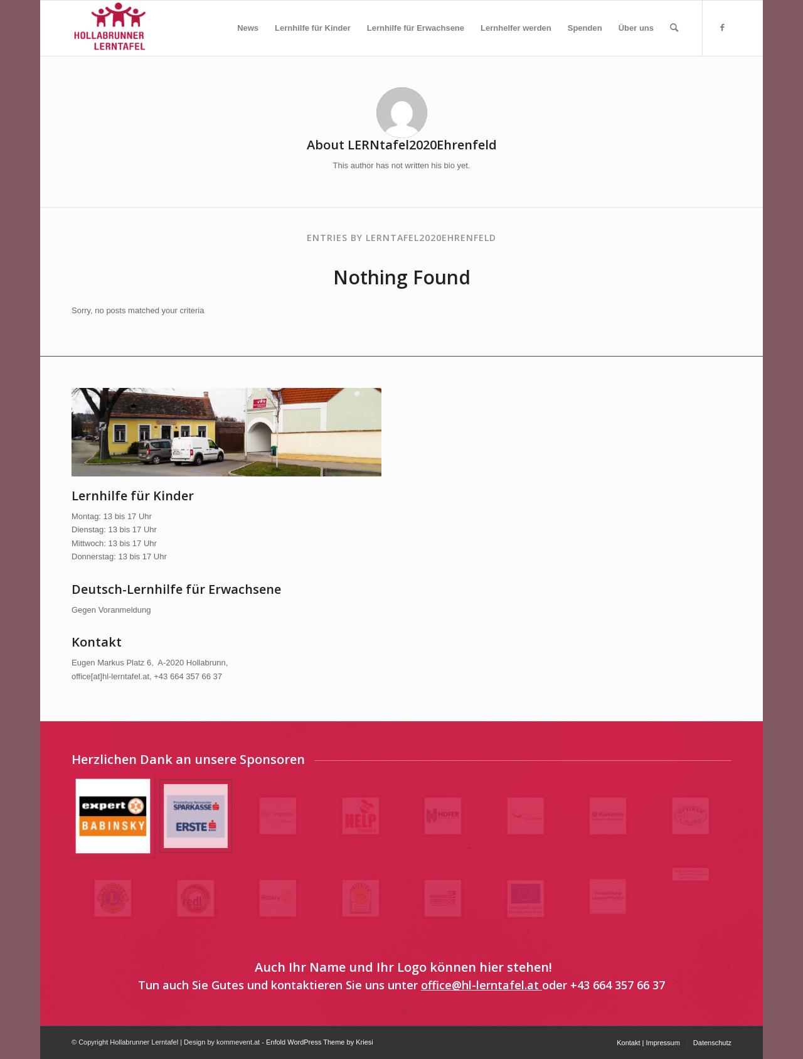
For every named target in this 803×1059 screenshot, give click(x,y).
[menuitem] (248, 28)
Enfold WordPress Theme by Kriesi (319, 1042)
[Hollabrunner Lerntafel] (109, 28)
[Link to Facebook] (722, 27)
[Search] (674, 28)
